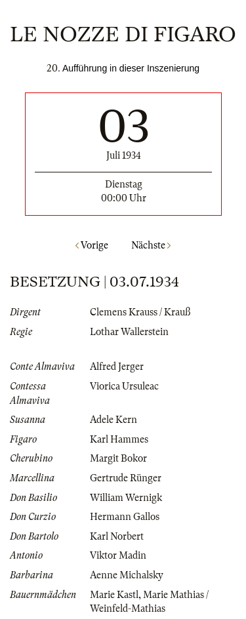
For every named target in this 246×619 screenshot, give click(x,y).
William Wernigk (126, 497)
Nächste (151, 245)
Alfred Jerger (117, 366)
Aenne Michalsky (126, 575)
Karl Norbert (117, 536)
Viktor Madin (118, 555)
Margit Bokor (118, 458)
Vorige (91, 245)
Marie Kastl (114, 594)
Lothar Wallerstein (129, 332)
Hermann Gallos (124, 516)
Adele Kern (113, 419)
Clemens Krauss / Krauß (140, 312)
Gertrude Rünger (125, 478)
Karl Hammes (119, 439)
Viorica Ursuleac (124, 386)
